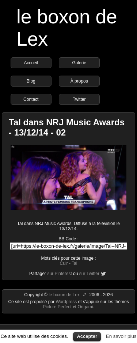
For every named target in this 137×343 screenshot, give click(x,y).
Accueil (31, 62)
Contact (30, 99)
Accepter (87, 336)
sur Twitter (89, 273)
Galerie (79, 62)
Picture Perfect (57, 306)
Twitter (79, 99)
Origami (85, 306)
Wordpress (67, 301)
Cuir (64, 263)
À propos (79, 81)
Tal (74, 263)
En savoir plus (121, 336)
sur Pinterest (59, 273)
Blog (31, 81)
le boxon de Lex (64, 294)
